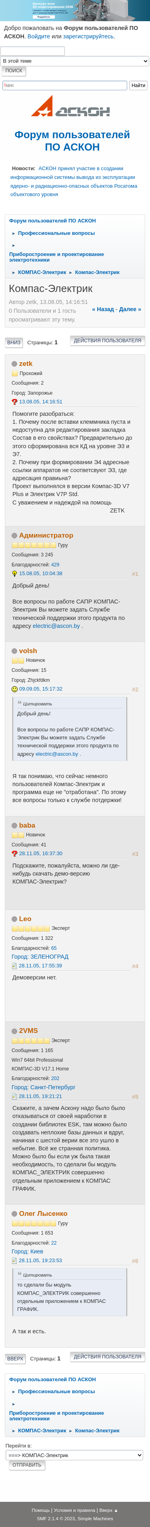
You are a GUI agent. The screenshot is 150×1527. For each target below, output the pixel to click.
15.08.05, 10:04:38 (40, 573)
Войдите (39, 36)
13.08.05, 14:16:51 (40, 402)
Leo (25, 919)
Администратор (46, 535)
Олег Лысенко (43, 1213)
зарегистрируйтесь (88, 36)
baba (27, 825)
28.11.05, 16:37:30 (40, 853)
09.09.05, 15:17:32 (40, 689)
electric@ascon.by (56, 626)
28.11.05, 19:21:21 (40, 1096)
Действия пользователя (108, 341)
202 (55, 1078)
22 (54, 1243)
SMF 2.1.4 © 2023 (56, 1518)
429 (55, 565)
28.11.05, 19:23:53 (40, 1260)
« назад (103, 309)
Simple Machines (95, 1518)
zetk (26, 363)
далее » (130, 309)
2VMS (28, 1031)
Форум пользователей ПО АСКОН (72, 141)
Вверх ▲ (109, 1510)
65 (54, 948)
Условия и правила (74, 1510)
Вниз (13, 343)
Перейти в (18, 1446)
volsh (28, 651)
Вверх (15, 1359)
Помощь (41, 1510)
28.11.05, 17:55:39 (40, 966)
